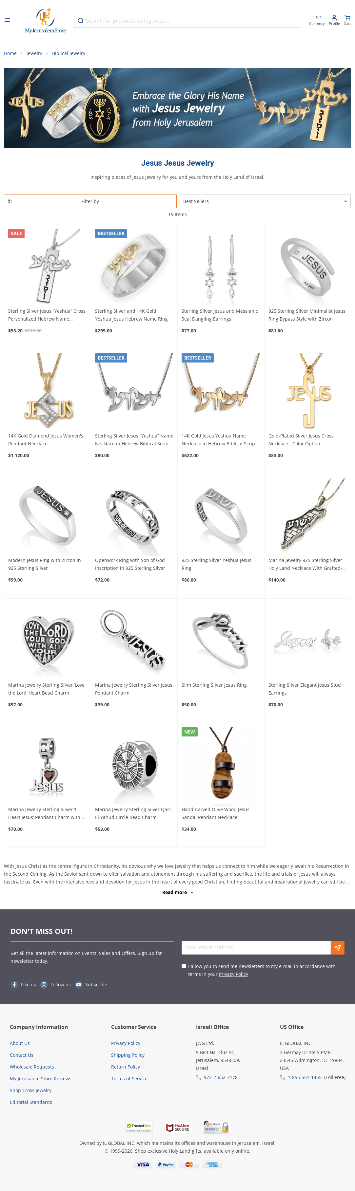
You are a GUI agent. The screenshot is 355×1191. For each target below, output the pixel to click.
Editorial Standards (31, 1102)
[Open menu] (7, 20)
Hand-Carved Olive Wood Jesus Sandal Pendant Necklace (215, 813)
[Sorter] (265, 201)
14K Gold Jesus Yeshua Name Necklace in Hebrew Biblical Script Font (219, 440)
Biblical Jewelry (68, 53)
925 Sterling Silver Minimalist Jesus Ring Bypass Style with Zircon (306, 315)
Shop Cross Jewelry (30, 1090)
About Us (20, 1043)
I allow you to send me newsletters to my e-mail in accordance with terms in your (262, 970)
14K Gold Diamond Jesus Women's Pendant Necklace (45, 440)
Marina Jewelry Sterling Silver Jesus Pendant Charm (133, 689)
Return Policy (125, 1067)
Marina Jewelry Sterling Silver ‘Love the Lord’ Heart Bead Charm (46, 689)
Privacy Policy (233, 974)
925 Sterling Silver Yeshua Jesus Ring (216, 564)
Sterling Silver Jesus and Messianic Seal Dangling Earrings (220, 315)
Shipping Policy (128, 1055)
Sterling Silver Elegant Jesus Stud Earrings (304, 689)
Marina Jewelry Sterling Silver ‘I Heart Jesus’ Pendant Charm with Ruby (44, 813)
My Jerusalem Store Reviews (40, 1078)
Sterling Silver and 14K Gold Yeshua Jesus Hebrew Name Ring (131, 315)
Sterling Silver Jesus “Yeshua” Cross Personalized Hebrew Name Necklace (47, 315)
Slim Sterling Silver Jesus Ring (214, 685)
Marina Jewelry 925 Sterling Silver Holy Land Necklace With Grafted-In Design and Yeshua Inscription (307, 564)
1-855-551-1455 (305, 1077)
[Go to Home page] (45, 21)
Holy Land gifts (185, 1151)
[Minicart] (347, 21)
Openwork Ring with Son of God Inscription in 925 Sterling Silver (130, 564)
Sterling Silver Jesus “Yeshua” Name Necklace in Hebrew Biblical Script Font (134, 440)
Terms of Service (129, 1078)
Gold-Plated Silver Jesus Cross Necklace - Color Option (301, 440)
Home (10, 53)
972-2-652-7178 (221, 1077)
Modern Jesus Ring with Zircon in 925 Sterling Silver (44, 564)
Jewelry (34, 53)
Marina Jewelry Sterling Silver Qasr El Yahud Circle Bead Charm (133, 813)
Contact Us (21, 1055)
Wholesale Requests (32, 1067)
